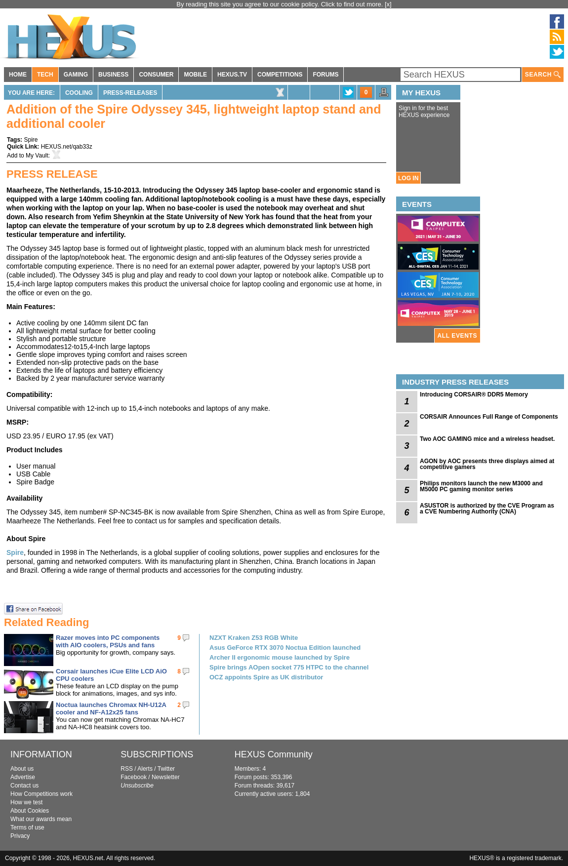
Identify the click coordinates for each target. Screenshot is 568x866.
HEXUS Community (274, 754)
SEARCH (543, 75)
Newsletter (166, 777)
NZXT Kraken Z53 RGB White (253, 637)
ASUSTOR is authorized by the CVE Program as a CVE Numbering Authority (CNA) (487, 508)
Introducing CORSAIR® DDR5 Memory (474, 394)
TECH (45, 74)
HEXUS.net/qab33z (66, 146)
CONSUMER (156, 74)
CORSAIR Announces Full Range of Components (489, 417)
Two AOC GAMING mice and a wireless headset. (487, 439)
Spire (31, 139)
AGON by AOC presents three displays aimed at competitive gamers (487, 464)
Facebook (134, 777)
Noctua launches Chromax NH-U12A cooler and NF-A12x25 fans (111, 708)
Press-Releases (130, 92)
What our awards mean (41, 819)
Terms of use (27, 827)
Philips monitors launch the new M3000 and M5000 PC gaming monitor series (481, 486)
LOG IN (408, 178)
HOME (18, 74)
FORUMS (325, 74)
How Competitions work (41, 793)
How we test (26, 802)
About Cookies (29, 810)
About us (22, 768)
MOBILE (195, 74)
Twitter (166, 768)
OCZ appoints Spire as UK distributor (266, 677)
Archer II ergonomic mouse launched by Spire (279, 657)
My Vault (37, 155)
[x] (388, 4)
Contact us (24, 785)
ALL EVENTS (457, 335)
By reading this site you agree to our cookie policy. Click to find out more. (280, 4)
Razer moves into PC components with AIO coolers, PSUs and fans (108, 641)
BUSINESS (113, 74)
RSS (127, 768)
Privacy (20, 835)
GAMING (76, 74)
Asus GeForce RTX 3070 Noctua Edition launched (285, 647)
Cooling (79, 92)
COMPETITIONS (279, 74)
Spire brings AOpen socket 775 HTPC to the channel (288, 667)
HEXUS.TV (232, 74)
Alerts (145, 768)
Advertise (22, 777)
